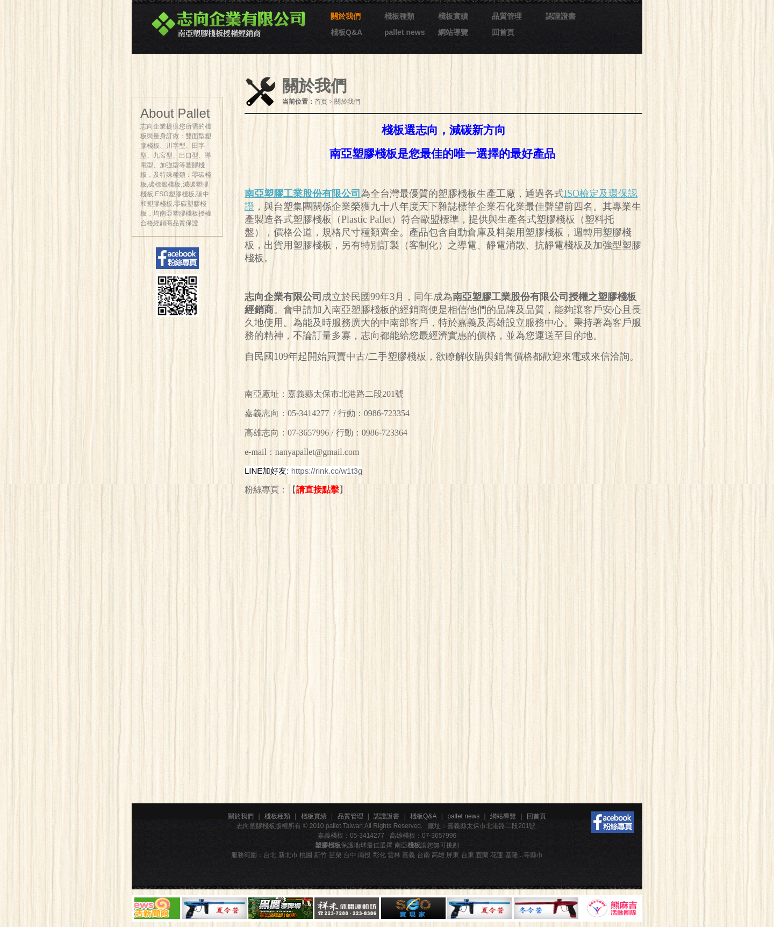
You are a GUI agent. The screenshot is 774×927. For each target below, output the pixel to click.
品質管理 (507, 16)
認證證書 (561, 16)
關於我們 (346, 16)
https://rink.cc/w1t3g (327, 470)
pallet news (404, 32)
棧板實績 (453, 16)
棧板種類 (399, 16)
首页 (320, 101)
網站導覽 (453, 32)
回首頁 (503, 32)
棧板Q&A (346, 32)
